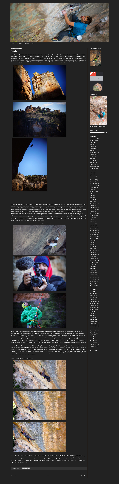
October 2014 (93, 211)
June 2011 (92, 289)
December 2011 (93, 278)
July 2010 (92, 311)
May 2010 (92, 315)
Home (49, 475)
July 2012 (92, 264)
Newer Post (14, 475)
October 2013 (93, 234)
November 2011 (94, 280)
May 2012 (92, 268)
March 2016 (93, 178)
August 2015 (93, 191)
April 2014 (92, 223)
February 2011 (93, 297)
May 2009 (92, 338)
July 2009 (92, 334)
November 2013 (94, 233)
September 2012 (94, 260)
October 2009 (93, 329)
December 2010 (93, 301)
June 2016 (92, 172)
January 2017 (93, 164)
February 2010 (93, 321)
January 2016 (93, 181)
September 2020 (94, 138)
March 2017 (93, 162)
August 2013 (93, 238)
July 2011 (92, 287)
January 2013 (93, 252)
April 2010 (92, 317)
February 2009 (93, 344)
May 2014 (92, 221)
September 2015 (94, 189)
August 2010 (93, 309)
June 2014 (92, 219)
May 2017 (92, 158)
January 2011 (93, 299)
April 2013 (92, 246)
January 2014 (93, 229)
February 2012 (93, 274)
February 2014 (93, 227)
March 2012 (93, 272)
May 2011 (92, 291)
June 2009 (92, 336)
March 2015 (93, 201)
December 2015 (93, 183)
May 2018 (92, 150)
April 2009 (92, 340)
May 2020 (92, 144)
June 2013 (92, 242)
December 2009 (93, 325)
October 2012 (93, 258)
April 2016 (92, 176)
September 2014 (94, 213)
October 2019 (93, 148)
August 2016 (93, 168)
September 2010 (94, 307)
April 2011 (92, 293)
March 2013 (93, 248)
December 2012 (93, 254)
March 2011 (93, 295)
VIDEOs (33, 43)
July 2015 (92, 193)
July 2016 (92, 170)
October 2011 (93, 282)
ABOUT (27, 43)
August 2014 (93, 215)
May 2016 (92, 174)
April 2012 (92, 270)
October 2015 (93, 187)
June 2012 (92, 266)
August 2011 (93, 285)
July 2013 (92, 240)
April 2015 (92, 199)
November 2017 (94, 152)
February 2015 (93, 203)
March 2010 (93, 319)
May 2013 (92, 244)
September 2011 (94, 284)
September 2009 (94, 331)
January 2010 (93, 323)
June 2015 (92, 195)
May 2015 (92, 197)
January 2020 (93, 146)
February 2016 (93, 180)
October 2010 (93, 305)
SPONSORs (19, 43)
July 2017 (92, 156)
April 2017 (92, 160)
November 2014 (94, 209)
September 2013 (94, 236)
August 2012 (93, 262)
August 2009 (93, 333)
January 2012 (93, 276)
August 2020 (93, 140)
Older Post (83, 475)
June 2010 (92, 313)
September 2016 (94, 166)
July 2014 (92, 217)
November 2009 (94, 327)
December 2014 (93, 207)
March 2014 (93, 225)
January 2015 (93, 205)
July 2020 (92, 142)
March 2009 (93, 342)
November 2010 (94, 303)
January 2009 (93, 346)
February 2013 (93, 250)
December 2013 (93, 231)
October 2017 (93, 154)
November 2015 (94, 185)
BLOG (12, 43)
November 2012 (94, 256)
